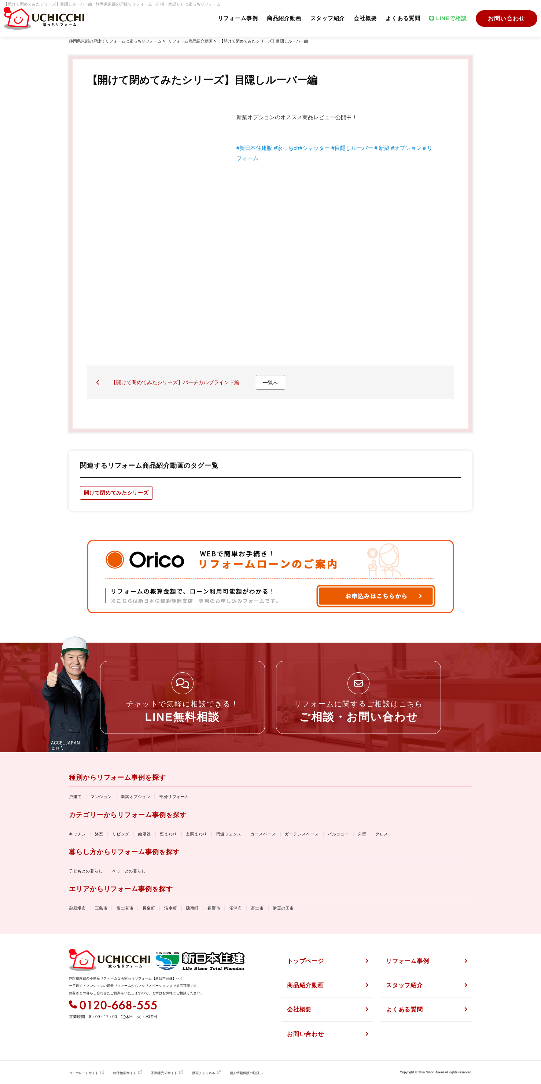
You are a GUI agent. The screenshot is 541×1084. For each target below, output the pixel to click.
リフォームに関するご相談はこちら (358, 711)
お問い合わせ (506, 18)
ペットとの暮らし (129, 871)
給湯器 (144, 834)
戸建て (75, 796)
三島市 (101, 908)
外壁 (362, 834)
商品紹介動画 (281, 18)
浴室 (99, 834)
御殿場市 (77, 908)
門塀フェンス (229, 834)
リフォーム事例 (235, 18)
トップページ (305, 961)
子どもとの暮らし (86, 871)
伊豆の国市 (283, 908)
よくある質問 (401, 18)
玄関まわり (196, 834)
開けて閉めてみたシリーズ (116, 493)
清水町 (170, 908)
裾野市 (213, 908)
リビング (120, 834)
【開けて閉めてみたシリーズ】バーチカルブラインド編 (175, 382)
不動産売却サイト (164, 1073)
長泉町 (149, 908)
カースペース (263, 834)
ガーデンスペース (302, 834)
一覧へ (270, 383)
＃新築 (381, 148)
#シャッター (314, 148)
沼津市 (235, 908)
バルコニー (338, 834)
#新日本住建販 (254, 148)
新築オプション (136, 796)
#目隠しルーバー (352, 148)
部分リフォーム (174, 796)
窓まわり (168, 834)
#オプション (406, 148)
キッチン (77, 834)
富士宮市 (125, 908)
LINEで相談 (447, 18)
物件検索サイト (124, 1073)
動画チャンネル (203, 1073)
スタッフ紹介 (325, 18)
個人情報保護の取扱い (246, 1073)
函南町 (192, 908)
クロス (381, 834)
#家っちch (286, 148)
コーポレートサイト (84, 1073)
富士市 (257, 908)
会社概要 (363, 18)
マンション (101, 796)
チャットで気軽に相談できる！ (182, 711)
